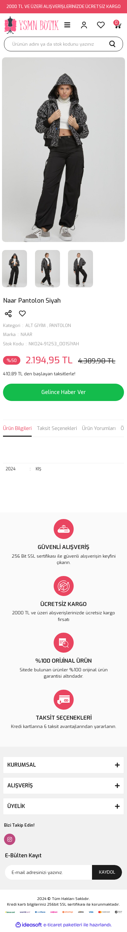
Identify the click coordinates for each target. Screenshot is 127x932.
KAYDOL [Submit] (107, 872)
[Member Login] (84, 25)
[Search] (63, 44)
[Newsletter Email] (63, 872)
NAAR (26, 334)
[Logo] (32, 25)
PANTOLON (60, 325)
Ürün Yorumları (99, 428)
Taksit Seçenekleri (57, 428)
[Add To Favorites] (22, 314)
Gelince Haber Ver (63, 392)
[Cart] (117, 25)
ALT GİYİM (35, 325)
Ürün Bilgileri (17, 428)
